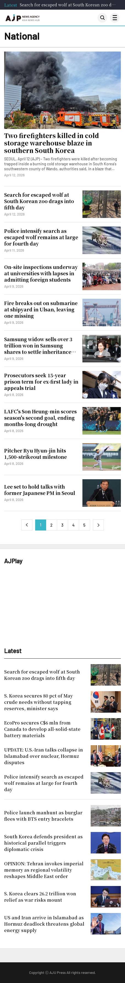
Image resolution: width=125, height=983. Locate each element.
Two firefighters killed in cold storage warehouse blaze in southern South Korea (51, 143)
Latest (10, 5)
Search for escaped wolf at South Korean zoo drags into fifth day (68, 4)
